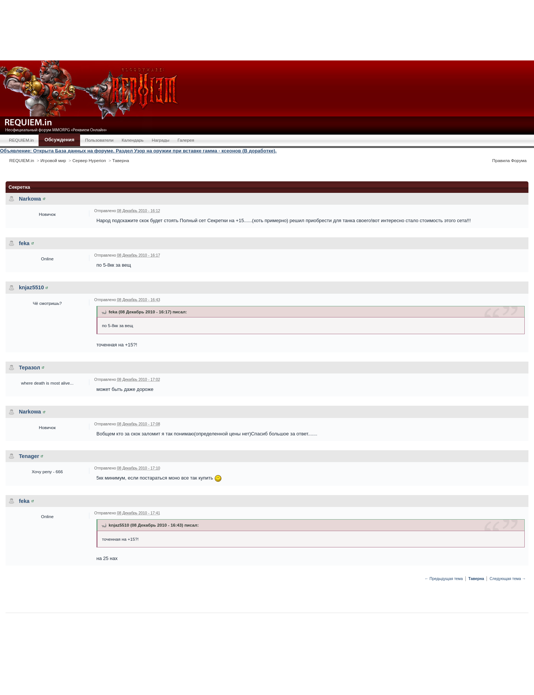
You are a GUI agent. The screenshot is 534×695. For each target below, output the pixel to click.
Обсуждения (59, 139)
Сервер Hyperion (89, 160)
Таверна (120, 160)
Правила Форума (509, 160)
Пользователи (99, 140)
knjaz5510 (31, 287)
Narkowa (30, 199)
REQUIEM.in (21, 140)
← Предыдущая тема (444, 579)
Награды (160, 140)
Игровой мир (53, 160)
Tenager (29, 456)
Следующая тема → (508, 579)
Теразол (29, 367)
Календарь (133, 140)
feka (24, 243)
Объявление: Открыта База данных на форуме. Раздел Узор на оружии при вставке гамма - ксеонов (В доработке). (138, 151)
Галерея (186, 140)
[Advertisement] (267, 29)
